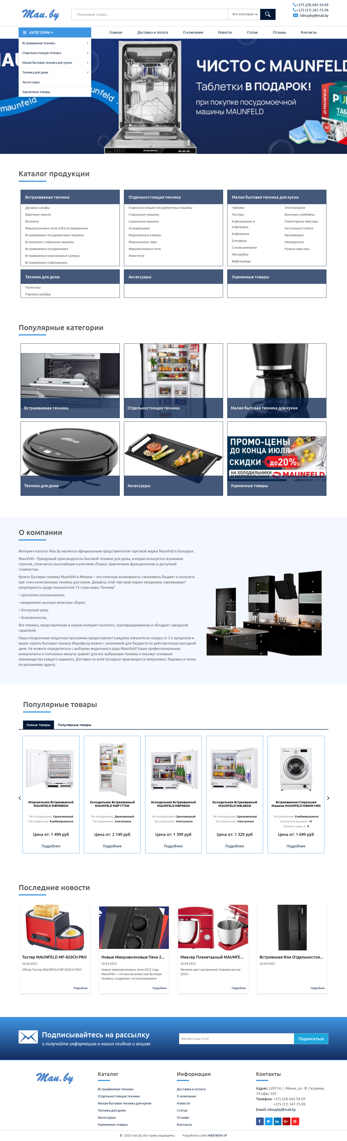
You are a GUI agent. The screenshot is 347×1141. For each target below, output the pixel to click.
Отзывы (279, 32)
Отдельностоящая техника (41, 53)
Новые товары (38, 725)
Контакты (309, 32)
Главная (115, 32)
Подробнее (51, 846)
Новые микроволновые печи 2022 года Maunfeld (134, 957)
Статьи (252, 32)
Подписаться (311, 1038)
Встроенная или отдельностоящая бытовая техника (292, 957)
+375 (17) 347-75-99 (310, 10)
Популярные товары (74, 725)
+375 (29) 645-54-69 (310, 5)
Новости (225, 32)
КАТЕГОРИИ (38, 33)
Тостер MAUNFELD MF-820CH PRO (54, 957)
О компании (193, 32)
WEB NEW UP (217, 1135)
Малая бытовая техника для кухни (47, 62)
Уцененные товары (36, 92)
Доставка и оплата (152, 32)
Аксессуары (31, 82)
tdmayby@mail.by (310, 15)
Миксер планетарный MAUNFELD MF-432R (213, 957)
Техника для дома (35, 72)
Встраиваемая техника (38, 43)
